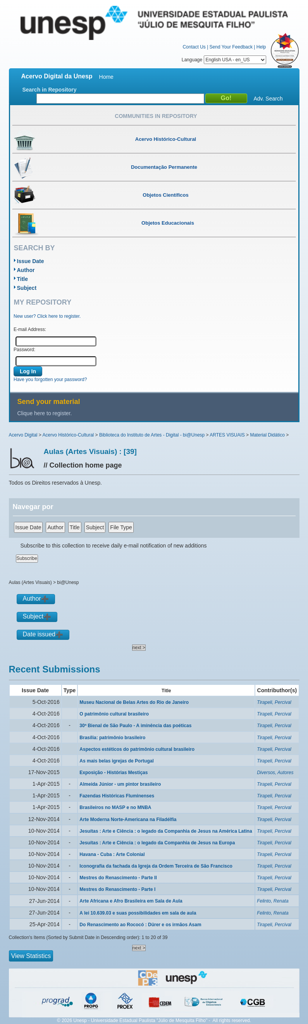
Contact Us (193, 47)
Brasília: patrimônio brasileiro (112, 737)
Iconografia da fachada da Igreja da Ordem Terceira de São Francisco (155, 866)
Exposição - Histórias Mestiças (113, 772)
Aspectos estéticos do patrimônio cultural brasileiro (136, 749)
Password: (24, 349)
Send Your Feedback (231, 47)
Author (26, 270)
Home (106, 77)
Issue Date (30, 261)
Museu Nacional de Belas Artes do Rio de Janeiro (134, 702)
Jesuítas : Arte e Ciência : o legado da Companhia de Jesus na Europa (157, 843)
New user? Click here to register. (47, 316)
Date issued (39, 634)
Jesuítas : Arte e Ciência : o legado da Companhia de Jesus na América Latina (165, 831)
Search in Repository (49, 90)
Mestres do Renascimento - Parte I (117, 889)
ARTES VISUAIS (227, 435)
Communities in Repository (156, 116)
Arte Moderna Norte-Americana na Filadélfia (127, 819)
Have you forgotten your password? (50, 379)
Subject (27, 288)
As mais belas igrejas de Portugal (116, 761)
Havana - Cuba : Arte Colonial (112, 854)
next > (138, 647)
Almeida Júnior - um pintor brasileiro (120, 784)
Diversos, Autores (275, 772)
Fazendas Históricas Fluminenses (116, 796)
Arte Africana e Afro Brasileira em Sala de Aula (130, 901)
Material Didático (267, 435)
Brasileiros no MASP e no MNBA (115, 807)
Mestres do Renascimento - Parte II (118, 877)
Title (22, 279)
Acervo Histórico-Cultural (68, 435)
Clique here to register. (44, 413)
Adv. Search (268, 98)
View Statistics (31, 956)
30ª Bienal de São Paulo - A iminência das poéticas (135, 725)
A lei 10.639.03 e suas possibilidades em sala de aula (137, 913)
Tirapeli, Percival (274, 702)
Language (224, 59)
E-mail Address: (30, 329)
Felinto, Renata (272, 901)
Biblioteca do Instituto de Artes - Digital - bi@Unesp (152, 435)
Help (261, 47)
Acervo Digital (23, 435)
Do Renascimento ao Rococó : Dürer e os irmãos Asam (140, 924)
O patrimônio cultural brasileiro (114, 714)
